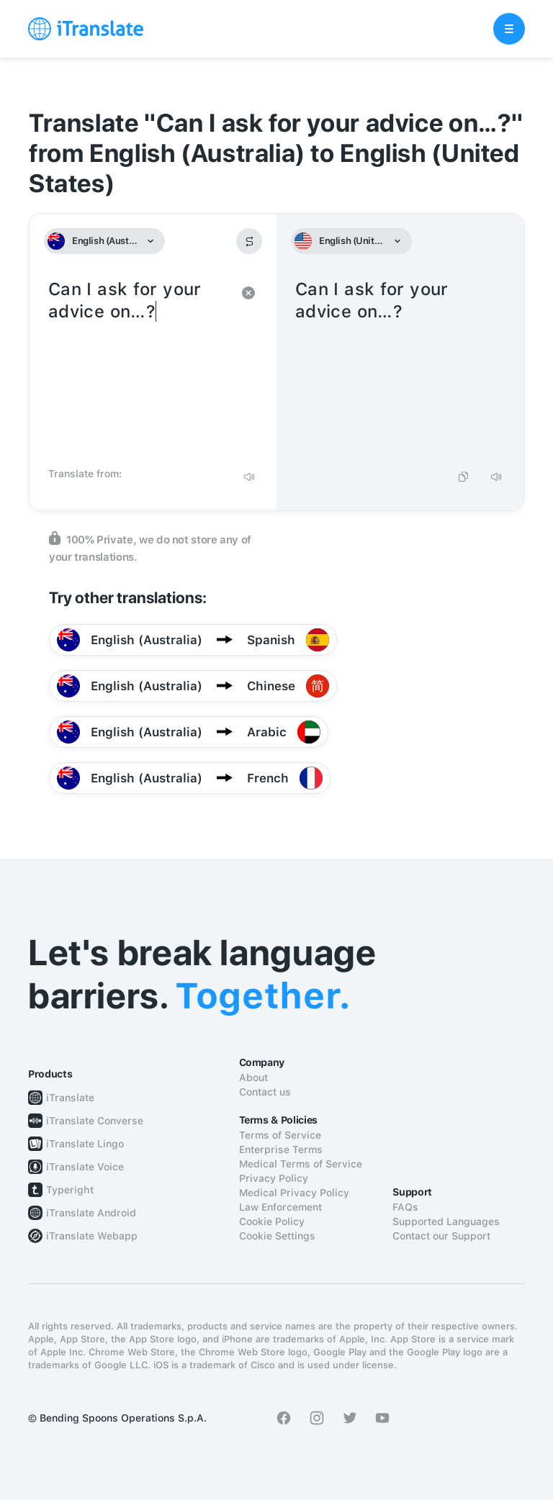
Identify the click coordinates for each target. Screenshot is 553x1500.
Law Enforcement (280, 1207)
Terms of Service (280, 1135)
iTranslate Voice (85, 1167)
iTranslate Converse (94, 1120)
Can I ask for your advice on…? (138, 368)
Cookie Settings (277, 1236)
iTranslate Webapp (92, 1236)
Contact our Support (441, 1236)
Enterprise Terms (281, 1149)
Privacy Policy (273, 1178)
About (253, 1077)
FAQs (405, 1207)
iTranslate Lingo (85, 1143)
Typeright (70, 1190)
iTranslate (70, 1097)
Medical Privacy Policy (294, 1192)
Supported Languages (446, 1221)
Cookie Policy (272, 1221)
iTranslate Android (91, 1213)
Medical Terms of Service (300, 1164)
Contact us (265, 1092)
